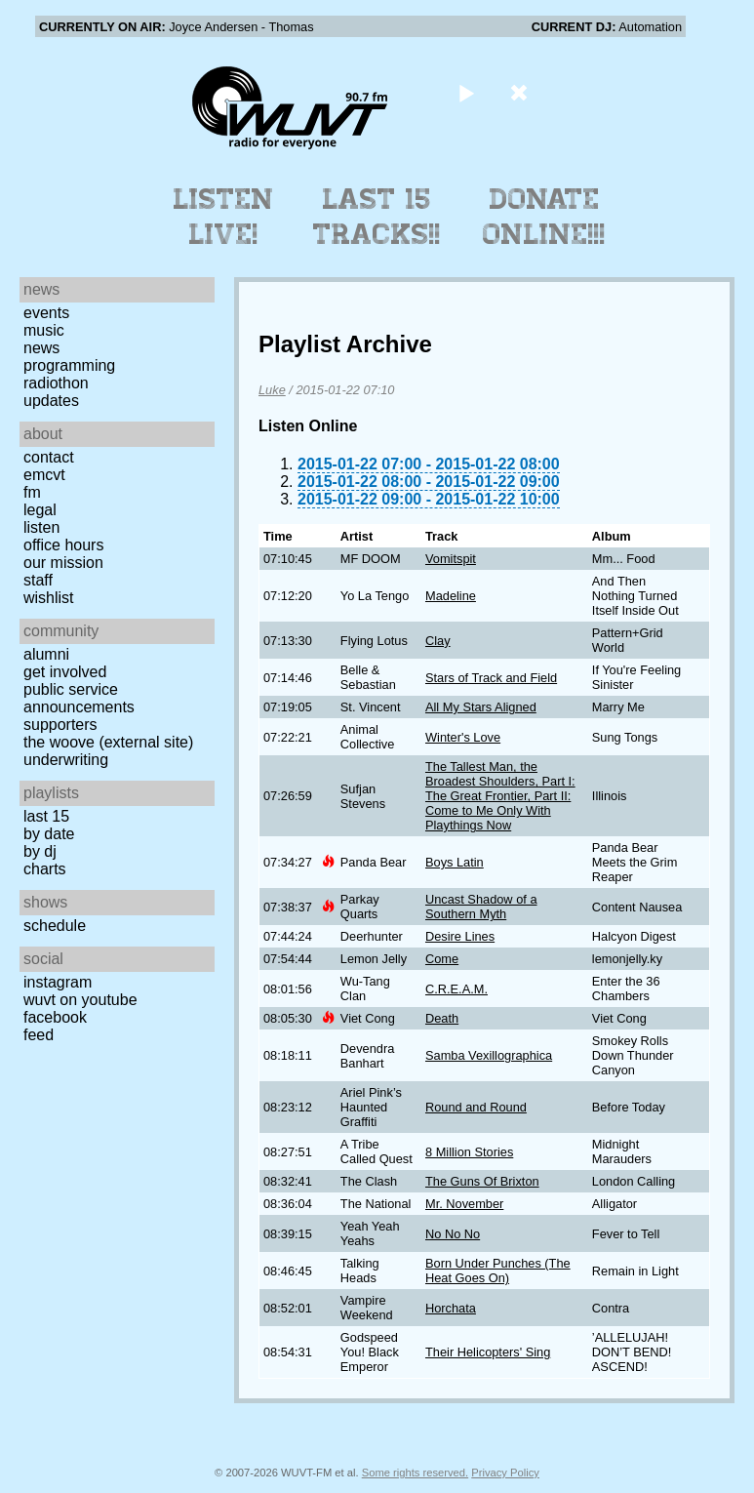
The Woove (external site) (108, 742)
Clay (438, 640)
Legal (40, 510)
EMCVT (44, 474)
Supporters (60, 724)
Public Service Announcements (79, 698)
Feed (38, 1035)
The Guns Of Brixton (482, 1181)
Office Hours (63, 545)
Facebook (55, 1017)
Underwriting (65, 759)
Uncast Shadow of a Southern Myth (481, 906)
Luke (272, 390)
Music (43, 330)
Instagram (57, 982)
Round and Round (476, 1107)
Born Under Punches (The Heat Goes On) (498, 1270)
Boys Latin (454, 862)
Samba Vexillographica (488, 1055)
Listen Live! (224, 217)
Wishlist (48, 597)
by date (48, 834)
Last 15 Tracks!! (377, 217)
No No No (452, 1234)
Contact (48, 457)
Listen (41, 527)
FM (32, 492)
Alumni (46, 654)
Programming (69, 365)
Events (46, 312)
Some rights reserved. (415, 1472)
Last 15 (46, 816)
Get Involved (64, 672)
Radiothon (56, 383)
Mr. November (464, 1203)
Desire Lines (460, 936)
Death (441, 1018)
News (41, 348)
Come (441, 958)
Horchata (450, 1308)
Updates (51, 400)
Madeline (450, 595)
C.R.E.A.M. (456, 989)
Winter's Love (462, 737)
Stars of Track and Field (491, 677)
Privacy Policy (505, 1472)
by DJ (40, 851)
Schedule (54, 925)
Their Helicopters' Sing (487, 1352)
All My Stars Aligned (480, 707)
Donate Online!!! (544, 217)
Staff (38, 580)
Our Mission (63, 562)
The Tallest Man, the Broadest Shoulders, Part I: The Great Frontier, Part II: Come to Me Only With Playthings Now (500, 795)
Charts (44, 869)
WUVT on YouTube (80, 999)
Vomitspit (450, 558)
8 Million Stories (469, 1152)
